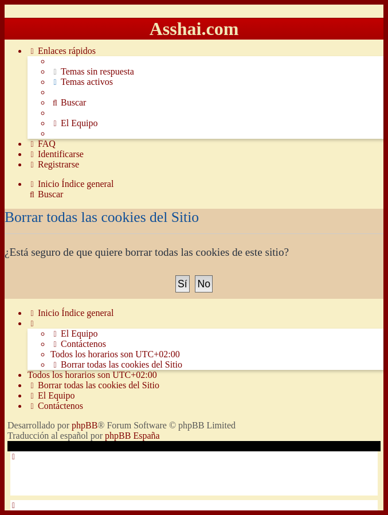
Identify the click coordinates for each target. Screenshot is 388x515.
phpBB (84, 425)
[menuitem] (92, 72)
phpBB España (132, 435)
